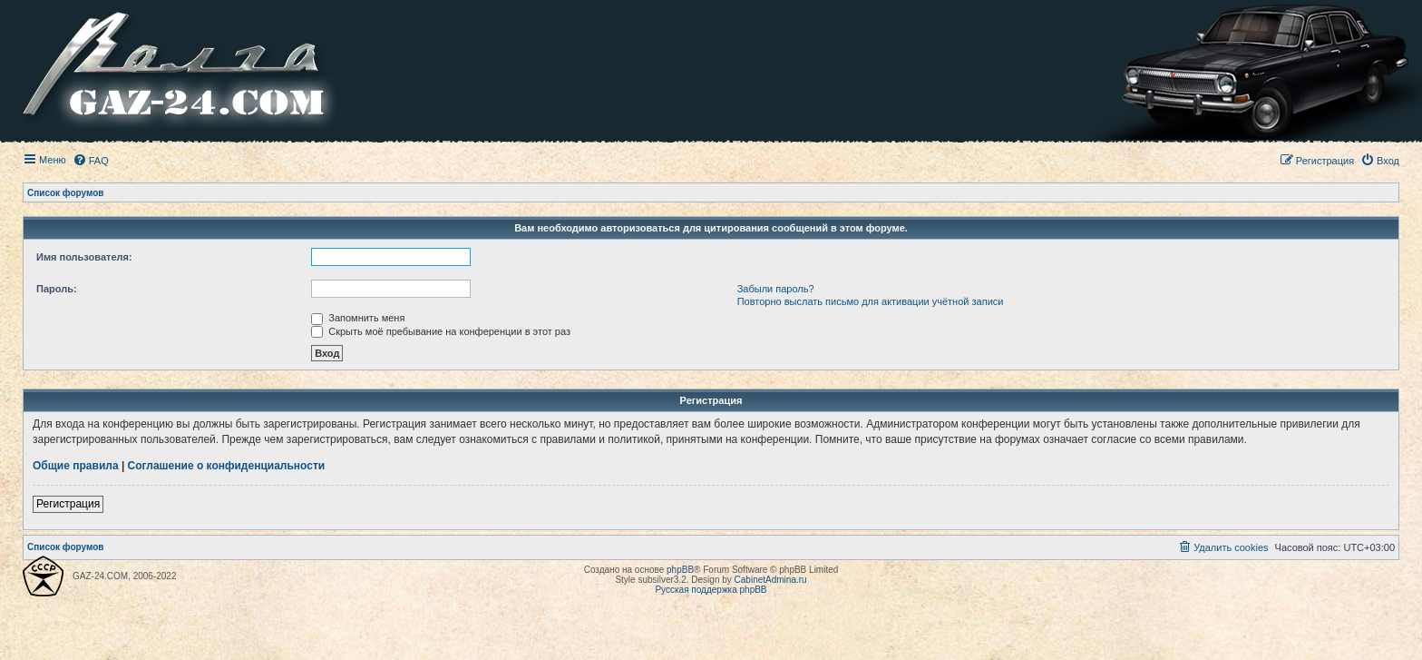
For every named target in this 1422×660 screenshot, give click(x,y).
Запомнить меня (357, 317)
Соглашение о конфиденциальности (227, 465)
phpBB (680, 570)
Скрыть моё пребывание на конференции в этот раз (440, 331)
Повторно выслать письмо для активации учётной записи (870, 301)
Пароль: (56, 288)
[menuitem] (91, 161)
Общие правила (76, 465)
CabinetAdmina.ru (771, 580)
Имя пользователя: (84, 256)
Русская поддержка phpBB (710, 590)
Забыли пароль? (775, 288)
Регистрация (68, 503)
